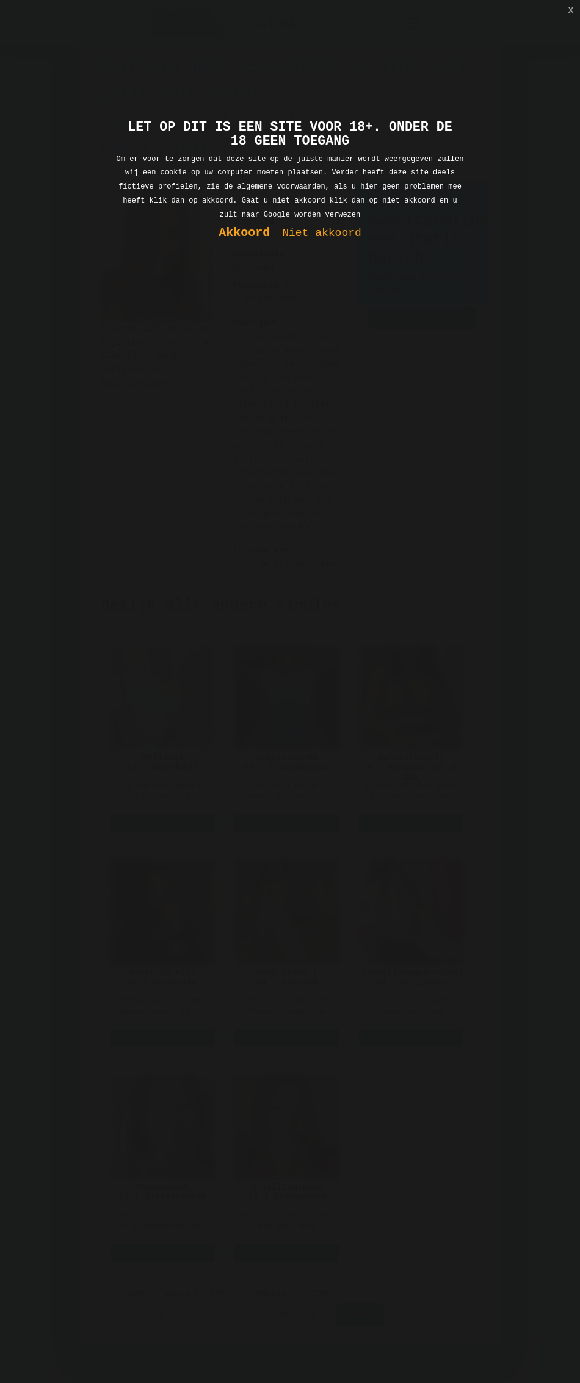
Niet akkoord (321, 233)
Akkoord (244, 233)
